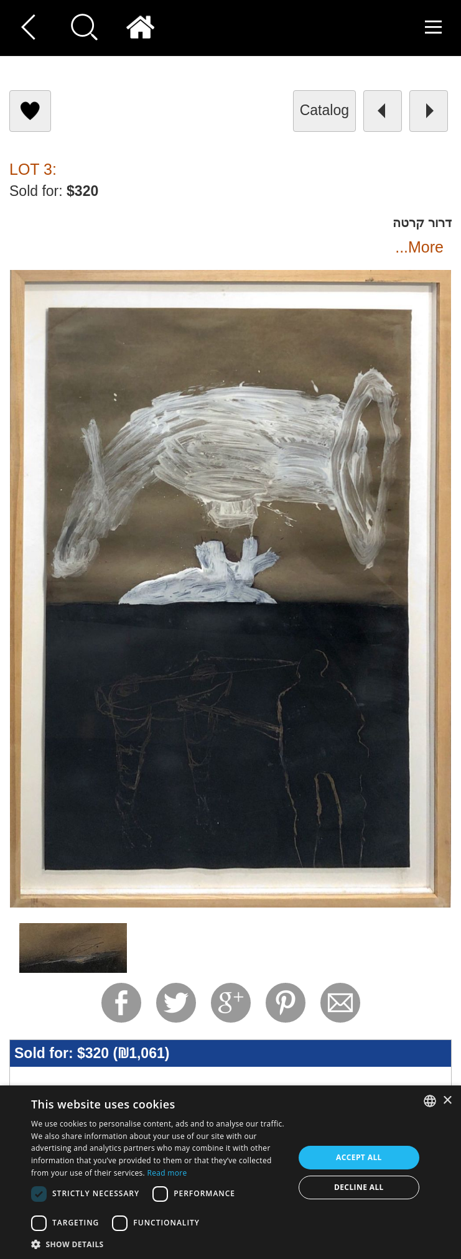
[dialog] (230, 1172)
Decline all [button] (359, 1187)
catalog (324, 110)
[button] (158, 1244)
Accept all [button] (359, 1157)
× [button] (447, 1100)
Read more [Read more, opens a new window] (167, 1173)
